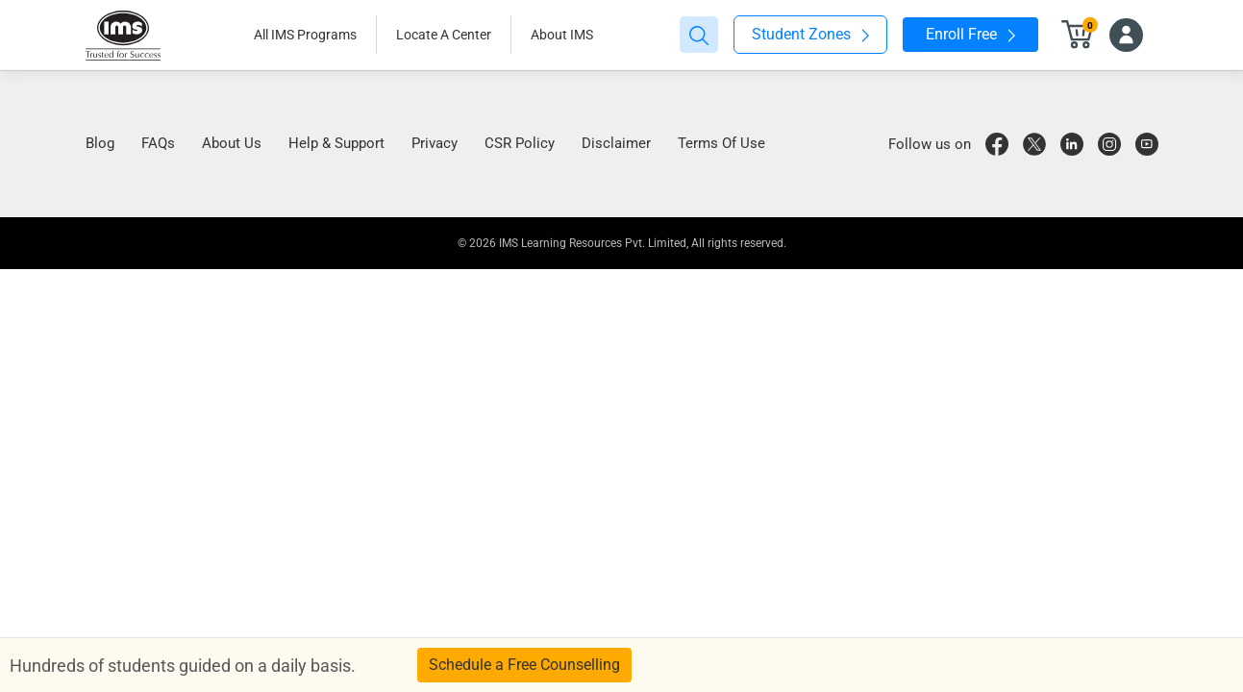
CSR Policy (520, 143)
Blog (100, 143)
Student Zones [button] (810, 34)
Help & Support (336, 143)
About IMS (562, 34)
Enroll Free (970, 34)
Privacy (434, 143)
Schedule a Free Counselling (524, 664)
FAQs (158, 143)
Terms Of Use (721, 143)
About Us (231, 143)
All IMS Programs (305, 34)
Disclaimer (616, 143)
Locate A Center (443, 34)
